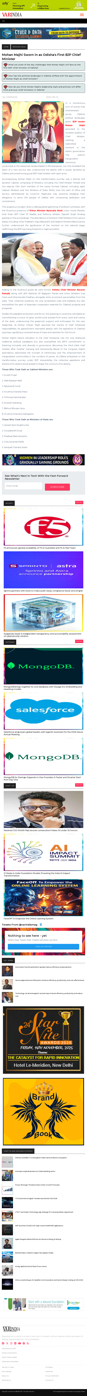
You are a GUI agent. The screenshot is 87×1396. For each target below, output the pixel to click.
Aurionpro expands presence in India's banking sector (35, 1171)
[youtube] (20, 1344)
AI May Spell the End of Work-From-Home (31, 1266)
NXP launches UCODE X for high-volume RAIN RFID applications (39, 1226)
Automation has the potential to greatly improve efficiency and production (43, 967)
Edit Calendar (7, 1371)
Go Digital (49, 1367)
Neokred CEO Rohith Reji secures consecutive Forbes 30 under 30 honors (40, 830)
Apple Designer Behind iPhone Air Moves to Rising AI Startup (38, 1239)
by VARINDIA (10, 97)
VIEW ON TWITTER (43, 946)
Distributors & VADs (9, 1348)
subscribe (57, 487)
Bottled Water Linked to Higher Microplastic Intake (34, 1253)
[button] (81, 14)
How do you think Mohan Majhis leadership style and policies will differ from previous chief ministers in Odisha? (42, 88)
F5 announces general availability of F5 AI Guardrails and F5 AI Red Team (40, 548)
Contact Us (49, 1380)
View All (79, 502)
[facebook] (4, 1344)
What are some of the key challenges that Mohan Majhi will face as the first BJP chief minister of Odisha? (42, 66)
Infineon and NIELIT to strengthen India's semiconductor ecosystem (41, 1158)
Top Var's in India (8, 1367)
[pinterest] (24, 1344)
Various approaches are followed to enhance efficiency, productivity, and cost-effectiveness (49, 980)
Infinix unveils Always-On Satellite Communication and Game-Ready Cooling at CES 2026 (49, 1280)
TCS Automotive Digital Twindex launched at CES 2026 (36, 1198)
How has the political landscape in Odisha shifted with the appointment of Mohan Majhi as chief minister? (42, 77)
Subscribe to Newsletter (10, 1361)
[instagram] (12, 1344)
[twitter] (8, 1344)
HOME (6, 47)
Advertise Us (6, 1380)
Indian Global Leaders (9, 1357)
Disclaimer (49, 1371)
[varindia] (28, 1344)
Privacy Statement (52, 1376)
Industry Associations (9, 1353)
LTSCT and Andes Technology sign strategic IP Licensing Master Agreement (44, 1212)
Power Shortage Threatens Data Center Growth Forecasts (37, 1185)
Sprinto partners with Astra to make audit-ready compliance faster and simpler (43, 591)
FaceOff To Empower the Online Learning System (28, 918)
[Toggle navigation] (3, 21)
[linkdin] (16, 1344)
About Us (5, 1376)
